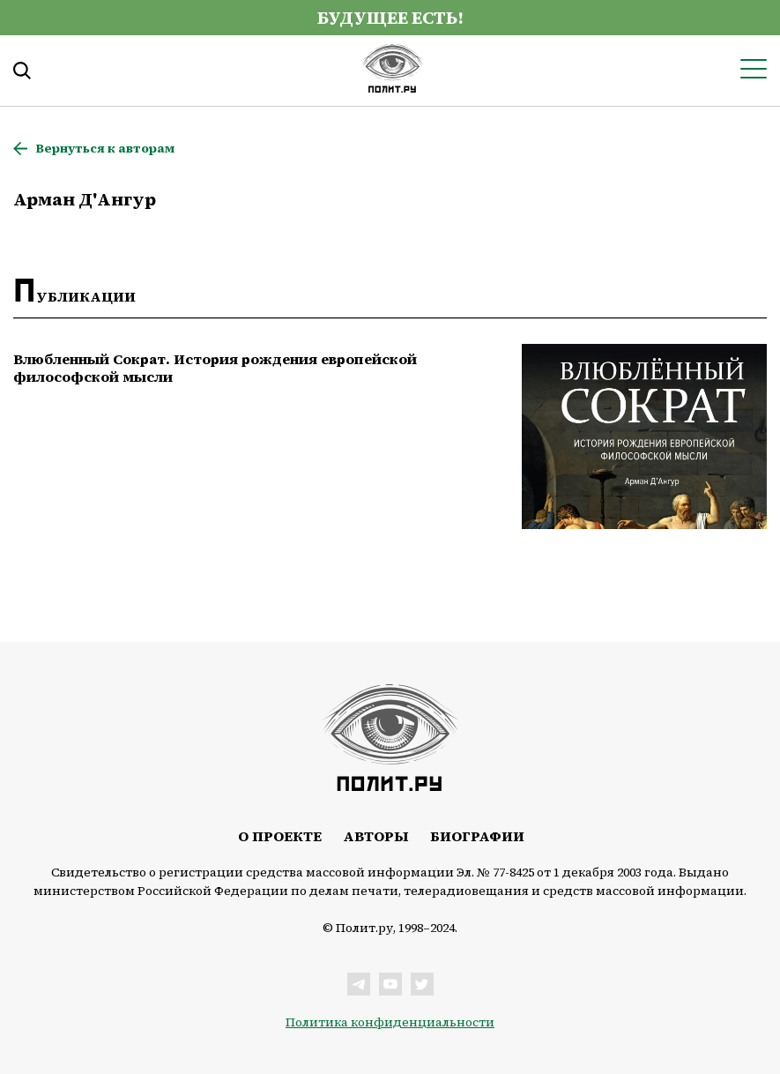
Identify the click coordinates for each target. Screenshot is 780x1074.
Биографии (477, 836)
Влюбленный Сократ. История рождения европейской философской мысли (215, 367)
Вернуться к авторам (105, 148)
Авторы (376, 836)
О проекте (280, 836)
